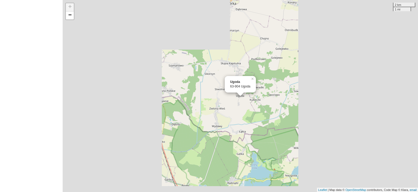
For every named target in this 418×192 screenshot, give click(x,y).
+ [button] (70, 7)
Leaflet (322, 189)
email (413, 189)
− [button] (70, 15)
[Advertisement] (31, 96)
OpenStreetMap (355, 189)
